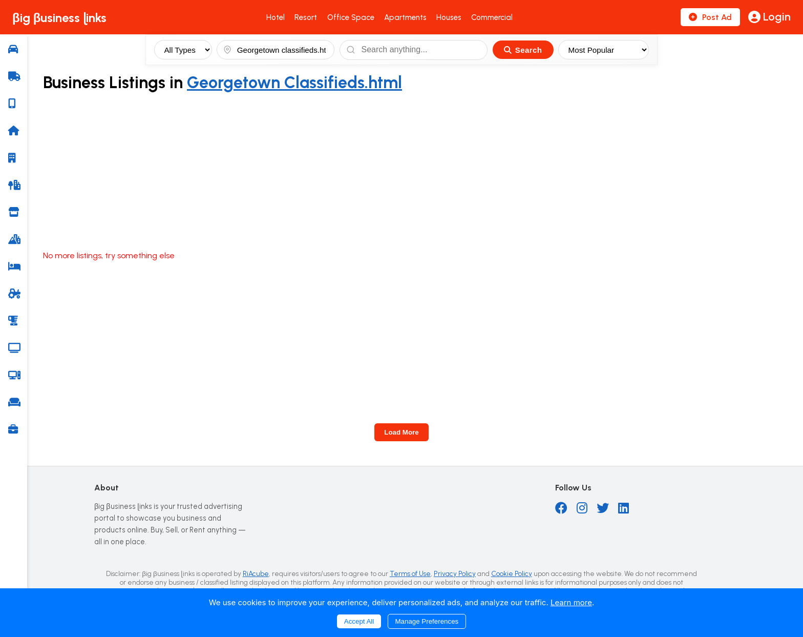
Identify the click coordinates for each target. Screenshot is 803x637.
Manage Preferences (427, 621)
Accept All (359, 621)
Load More (401, 432)
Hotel (275, 17)
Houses (448, 17)
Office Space (350, 17)
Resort (305, 17)
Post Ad (710, 17)
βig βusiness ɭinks (59, 17)
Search (523, 50)
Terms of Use (410, 573)
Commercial (492, 17)
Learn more (571, 602)
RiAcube (256, 573)
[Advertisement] (417, 171)
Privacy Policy (455, 573)
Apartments (405, 17)
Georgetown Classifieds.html (294, 82)
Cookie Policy (511, 573)
